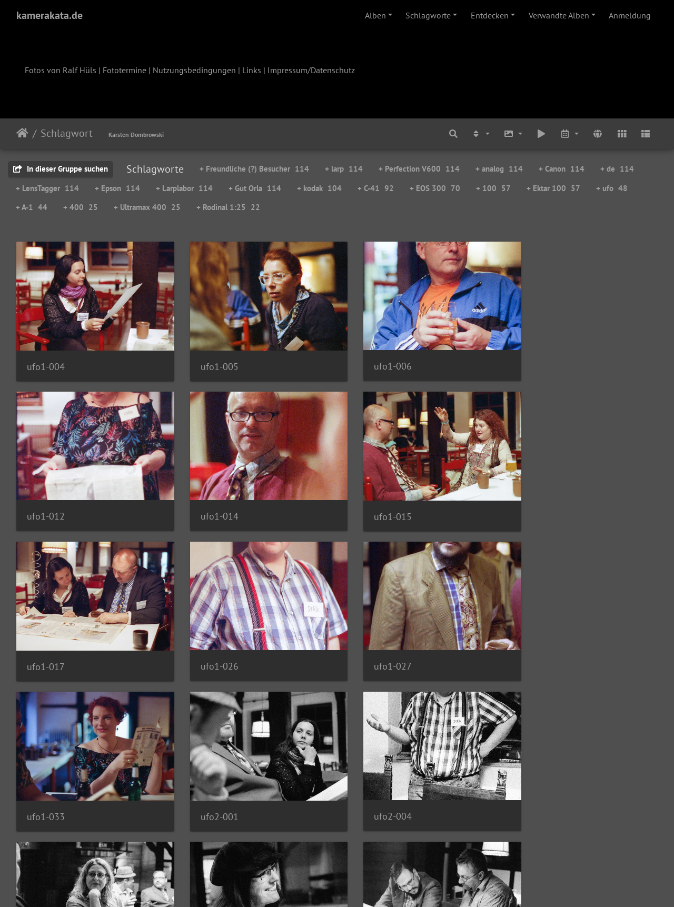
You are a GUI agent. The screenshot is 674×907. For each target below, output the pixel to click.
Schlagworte (428, 15)
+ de (617, 169)
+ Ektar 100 (553, 188)
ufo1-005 (210, 360)
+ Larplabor (184, 188)
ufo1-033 (210, 647)
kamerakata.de (49, 15)
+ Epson (117, 188)
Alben (375, 15)
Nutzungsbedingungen (194, 70)
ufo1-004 (46, 360)
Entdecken (490, 15)
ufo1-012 (539, 359)
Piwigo (358, 885)
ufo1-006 (374, 359)
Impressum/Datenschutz (311, 70)
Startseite (22, 133)
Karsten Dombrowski (136, 134)
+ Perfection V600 (419, 169)
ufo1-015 (210, 504)
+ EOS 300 (435, 188)
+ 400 (80, 207)
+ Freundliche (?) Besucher (254, 169)
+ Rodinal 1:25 (228, 207)
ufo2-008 (210, 790)
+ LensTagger (47, 188)
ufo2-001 (374, 647)
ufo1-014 (46, 503)
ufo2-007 (46, 790)
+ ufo (612, 188)
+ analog (499, 169)
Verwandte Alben (559, 15)
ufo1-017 (374, 504)
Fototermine (124, 70)
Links (251, 70)
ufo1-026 (539, 503)
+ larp (344, 169)
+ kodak (319, 188)
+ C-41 (376, 188)
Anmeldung (630, 15)
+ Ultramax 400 (147, 207)
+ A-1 (31, 207)
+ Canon (561, 169)
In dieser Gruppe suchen (60, 169)
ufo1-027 (46, 647)
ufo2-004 (539, 647)
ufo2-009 (374, 790)
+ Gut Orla (255, 188)
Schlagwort (67, 133)
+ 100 (493, 188)
